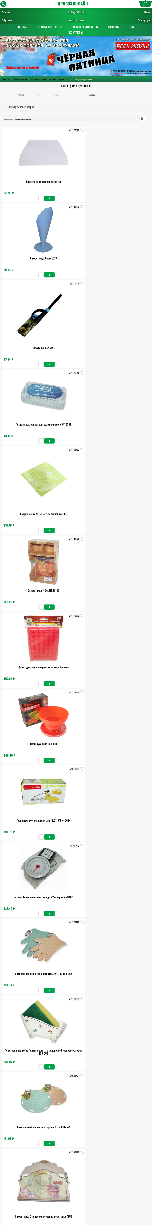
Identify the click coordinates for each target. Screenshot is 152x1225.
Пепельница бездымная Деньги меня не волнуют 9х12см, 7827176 (125, 976)
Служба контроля (49, 27)
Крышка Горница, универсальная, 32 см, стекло (26, 904)
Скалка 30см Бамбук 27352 (26, 1047)
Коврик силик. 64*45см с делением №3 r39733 (26, 976)
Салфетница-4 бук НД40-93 (125, 250)
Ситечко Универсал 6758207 (76, 540)
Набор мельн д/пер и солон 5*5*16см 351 (26, 758)
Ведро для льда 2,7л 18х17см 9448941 (125, 758)
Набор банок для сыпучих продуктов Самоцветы (125, 831)
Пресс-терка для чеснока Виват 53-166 (76, 830)
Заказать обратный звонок (76, 1181)
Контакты (76, 33)
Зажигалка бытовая (125, 178)
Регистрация (143, 20)
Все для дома (20, 79)
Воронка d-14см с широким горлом (26, 540)
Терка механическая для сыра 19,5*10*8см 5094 (125, 324)
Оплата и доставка (85, 27)
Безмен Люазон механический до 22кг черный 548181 (26, 396)
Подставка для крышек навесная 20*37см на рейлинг (76, 1049)
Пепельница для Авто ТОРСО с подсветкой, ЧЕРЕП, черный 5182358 (125, 904)
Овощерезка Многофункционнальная (26, 613)
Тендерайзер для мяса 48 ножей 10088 (76, 685)
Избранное (7, 20)
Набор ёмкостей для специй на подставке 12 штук (125, 541)
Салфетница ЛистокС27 (76, 178)
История (6, 12)
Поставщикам (76, 1210)
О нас (132, 27)
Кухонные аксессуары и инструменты (49, 79)
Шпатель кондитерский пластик (26, 178)
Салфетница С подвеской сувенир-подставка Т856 (76, 469)
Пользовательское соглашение (76, 1198)
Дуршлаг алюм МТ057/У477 (26, 830)
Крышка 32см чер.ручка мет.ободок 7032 (125, 1121)
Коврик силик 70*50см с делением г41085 (76, 252)
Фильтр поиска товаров (21, 107)
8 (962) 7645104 (76, 12)
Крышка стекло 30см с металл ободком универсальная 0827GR (125, 1049)
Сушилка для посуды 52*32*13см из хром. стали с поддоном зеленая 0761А (26, 686)
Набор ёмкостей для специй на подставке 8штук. (76, 614)
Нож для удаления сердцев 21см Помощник (125, 469)
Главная (22, 27)
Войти (147, 12)
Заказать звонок (76, 20)
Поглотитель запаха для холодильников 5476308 (26, 252)
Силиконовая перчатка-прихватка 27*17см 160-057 (76, 396)
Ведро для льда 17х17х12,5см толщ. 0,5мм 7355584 (125, 686)
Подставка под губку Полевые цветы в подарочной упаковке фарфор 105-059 (125, 396)
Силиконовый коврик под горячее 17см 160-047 (26, 469)
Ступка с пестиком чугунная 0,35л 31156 (125, 613)
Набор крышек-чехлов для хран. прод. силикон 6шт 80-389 (76, 1121)
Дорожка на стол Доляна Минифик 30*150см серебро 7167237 (75, 976)
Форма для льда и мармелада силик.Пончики (26, 324)
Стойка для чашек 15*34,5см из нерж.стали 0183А (76, 759)
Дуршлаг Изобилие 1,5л (26, 1120)
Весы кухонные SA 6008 (76, 323)
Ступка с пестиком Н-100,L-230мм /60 (76, 903)
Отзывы (114, 27)
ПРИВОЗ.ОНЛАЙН (73, 4)
